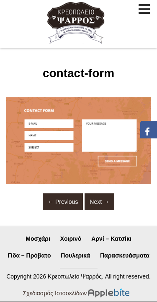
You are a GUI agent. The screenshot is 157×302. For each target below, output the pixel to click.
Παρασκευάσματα (124, 255)
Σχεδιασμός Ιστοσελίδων (55, 293)
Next (99, 201)
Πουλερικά (75, 255)
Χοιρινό (71, 238)
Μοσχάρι (38, 238)
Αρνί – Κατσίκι (111, 238)
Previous (63, 201)
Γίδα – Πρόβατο (29, 255)
